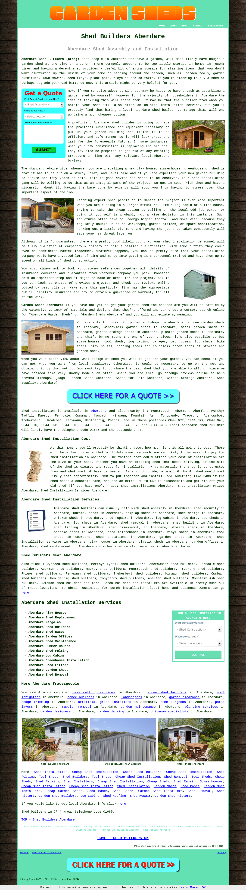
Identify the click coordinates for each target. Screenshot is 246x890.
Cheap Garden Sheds (63, 791)
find (35, 564)
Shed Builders (75, 777)
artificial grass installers (104, 702)
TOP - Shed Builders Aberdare (48, 819)
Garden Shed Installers (160, 791)
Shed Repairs (47, 781)
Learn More (188, 887)
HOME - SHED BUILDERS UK (123, 838)
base (124, 173)
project (147, 278)
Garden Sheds (165, 786)
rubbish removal (76, 707)
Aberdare (98, 411)
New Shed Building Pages (47, 853)
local (127, 110)
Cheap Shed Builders (142, 772)
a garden (154, 59)
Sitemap (24, 853)
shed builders (212, 425)
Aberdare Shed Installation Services (71, 602)
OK (204, 887)
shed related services (135, 546)
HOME (162, 25)
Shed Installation (50, 772)
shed (115, 122)
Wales (186, 546)
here (25, 592)
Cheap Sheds (158, 781)
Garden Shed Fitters (173, 796)
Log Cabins (89, 796)
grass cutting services (92, 692)
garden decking (111, 711)
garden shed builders (166, 692)
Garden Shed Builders (58, 796)
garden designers (56, 711)
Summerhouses (211, 781)
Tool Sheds (48, 777)
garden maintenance (138, 707)
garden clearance (184, 697)
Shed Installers (78, 781)
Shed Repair (184, 781)
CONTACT (198, 25)
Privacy (221, 853)
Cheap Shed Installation (95, 772)
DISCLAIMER (215, 25)
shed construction (79, 260)
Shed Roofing (114, 796)
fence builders (80, 697)
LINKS (173, 25)
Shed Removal (175, 777)
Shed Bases (190, 786)
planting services (201, 707)
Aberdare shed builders (75, 508)
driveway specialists (170, 711)
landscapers (131, 697)
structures (86, 219)
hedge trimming (35, 702)
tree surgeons (173, 702)
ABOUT (185, 25)
